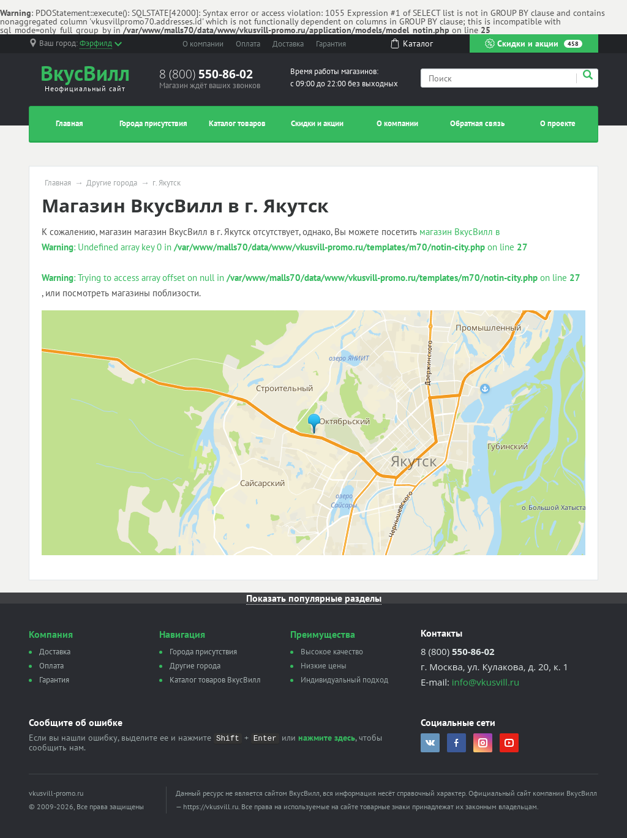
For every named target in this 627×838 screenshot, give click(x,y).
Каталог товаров (237, 123)
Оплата (248, 44)
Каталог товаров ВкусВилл (215, 680)
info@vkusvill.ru (485, 682)
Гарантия (331, 44)
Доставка (288, 44)
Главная (69, 123)
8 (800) (206, 74)
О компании (202, 44)
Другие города (111, 183)
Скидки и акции (533, 43)
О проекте (558, 123)
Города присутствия (153, 123)
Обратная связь (477, 123)
